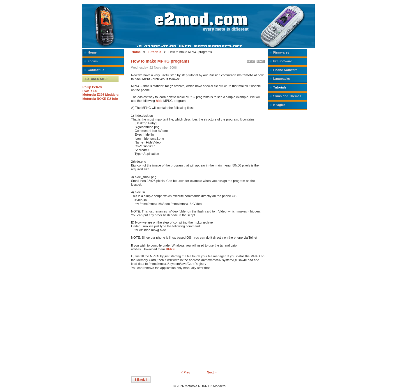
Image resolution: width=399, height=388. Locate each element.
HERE (170, 249)
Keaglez (279, 105)
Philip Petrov (92, 87)
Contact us (96, 70)
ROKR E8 (89, 91)
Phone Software (285, 70)
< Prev (185, 372)
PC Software (282, 61)
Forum (93, 61)
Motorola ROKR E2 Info (100, 98)
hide (159, 100)
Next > (211, 372)
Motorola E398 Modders (100, 94)
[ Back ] (141, 379)
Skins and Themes (287, 96)
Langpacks (281, 78)
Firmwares (281, 52)
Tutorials (154, 52)
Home (92, 52)
